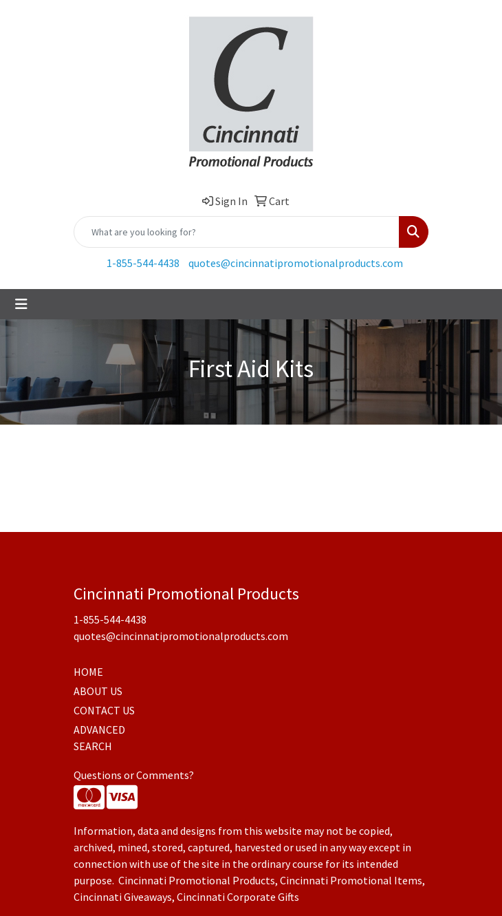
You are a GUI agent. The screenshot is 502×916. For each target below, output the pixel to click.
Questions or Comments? (134, 775)
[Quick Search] (237, 232)
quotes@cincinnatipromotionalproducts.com (295, 263)
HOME (88, 672)
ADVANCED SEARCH (99, 738)
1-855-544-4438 (143, 263)
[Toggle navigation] (21, 304)
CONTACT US (104, 710)
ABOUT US (98, 691)
